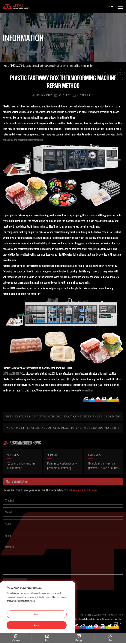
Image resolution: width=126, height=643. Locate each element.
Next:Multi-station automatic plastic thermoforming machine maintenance (63, 439)
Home (6, 65)
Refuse (36, 614)
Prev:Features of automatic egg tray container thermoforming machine (63, 428)
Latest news (31, 65)
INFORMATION (17, 65)
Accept (36, 625)
